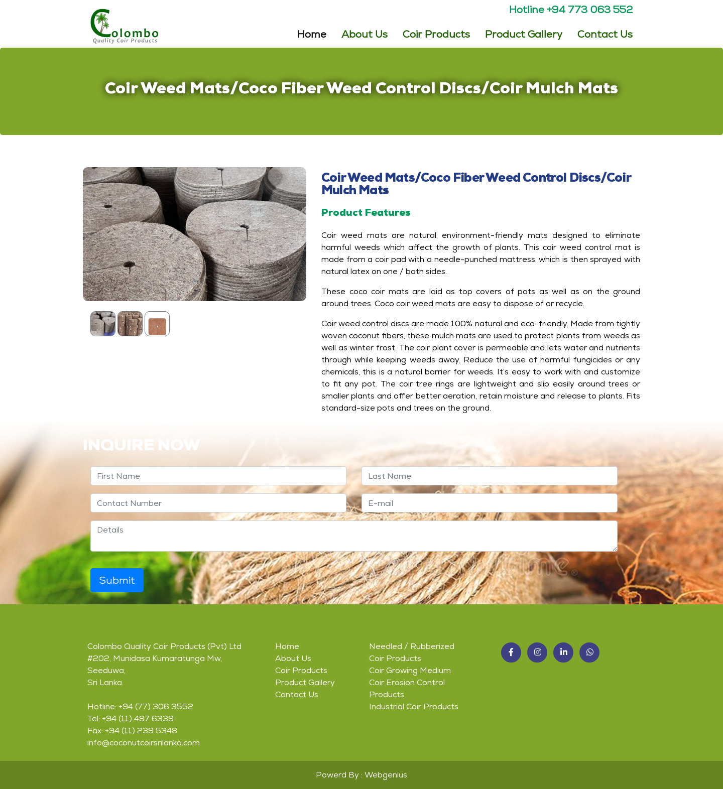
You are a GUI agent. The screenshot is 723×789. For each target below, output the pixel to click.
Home (311, 33)
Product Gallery (523, 33)
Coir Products (301, 670)
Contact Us (605, 33)
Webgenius (386, 774)
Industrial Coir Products (413, 706)
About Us (364, 33)
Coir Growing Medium (410, 670)
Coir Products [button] (436, 33)
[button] (511, 652)
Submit (117, 580)
